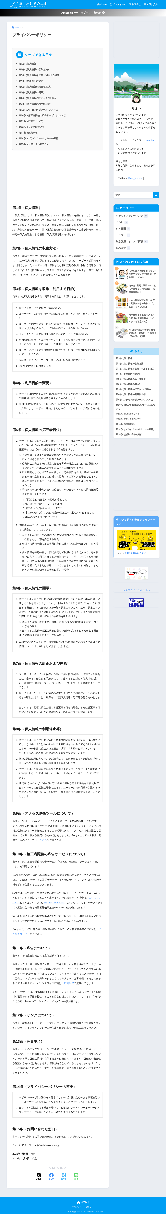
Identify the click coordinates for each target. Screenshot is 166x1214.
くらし (122, 222)
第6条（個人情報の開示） (32, 92)
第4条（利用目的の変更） (32, 81)
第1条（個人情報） (28, 63)
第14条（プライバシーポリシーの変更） (40, 138)
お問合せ (135, 4)
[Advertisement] (57, 176)
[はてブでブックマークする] (63, 1176)
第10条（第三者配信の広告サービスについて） (43, 115)
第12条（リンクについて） (33, 127)
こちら (43, 840)
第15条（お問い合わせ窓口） (34, 144)
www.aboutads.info (54, 902)
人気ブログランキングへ (136, 590)
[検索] (156, 195)
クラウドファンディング (132, 215)
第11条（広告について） (31, 121)
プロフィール (118, 4)
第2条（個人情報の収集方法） (34, 69)
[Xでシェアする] (39, 1176)
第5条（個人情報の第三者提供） (35, 86)
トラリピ (123, 235)
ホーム (102, 4)
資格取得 (123, 248)
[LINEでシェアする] (76, 1176)
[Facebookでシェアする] (51, 1176)
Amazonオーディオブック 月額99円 (83, 12)
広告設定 (69, 982)
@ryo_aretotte (135, 178)
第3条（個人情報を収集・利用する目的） (40, 75)
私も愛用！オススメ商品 (132, 241)
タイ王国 (123, 228)
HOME (83, 1202)
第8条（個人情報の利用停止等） (35, 104)
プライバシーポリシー (82, 1206)
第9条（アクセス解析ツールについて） (39, 109)
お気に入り (151, 4)
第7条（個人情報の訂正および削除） (38, 98)
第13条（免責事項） (29, 132)
